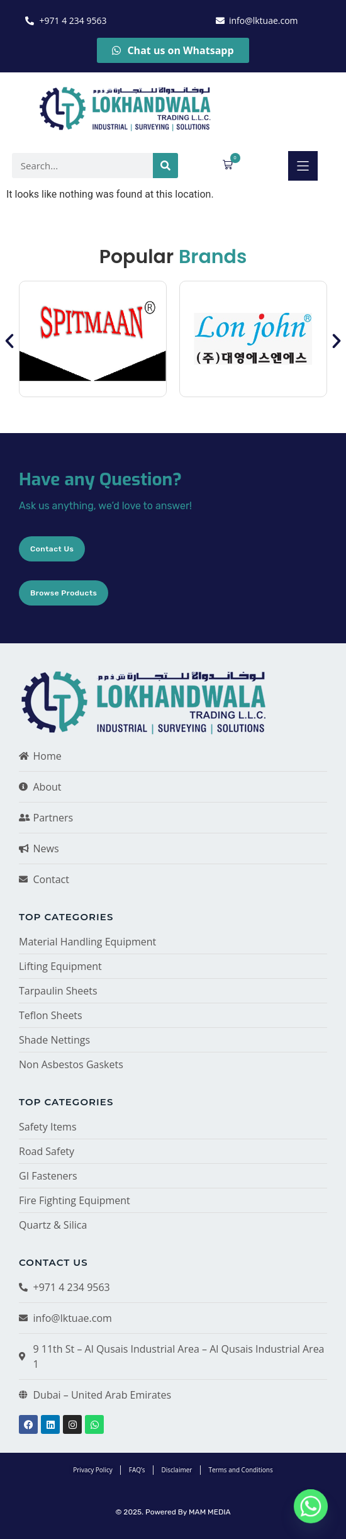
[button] (303, 166)
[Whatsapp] (311, 1506)
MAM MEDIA (209, 1512)
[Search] (165, 165)
